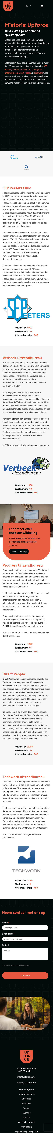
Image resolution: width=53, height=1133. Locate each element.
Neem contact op (19, 506)
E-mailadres (8, 888)
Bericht (5, 899)
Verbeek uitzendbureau (22, 69)
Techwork (38, 73)
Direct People (25, 73)
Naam (5, 877)
